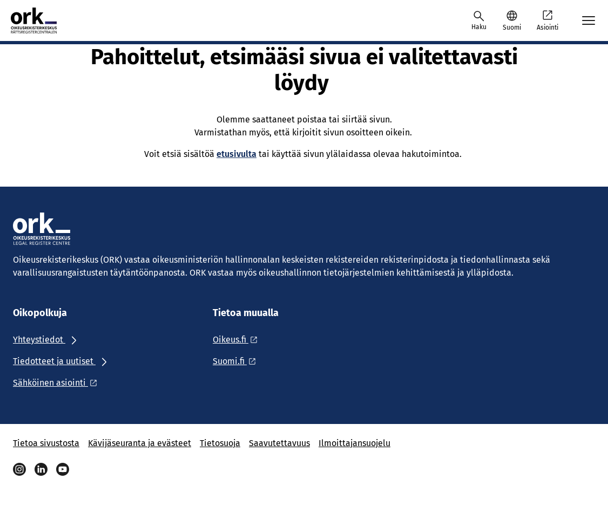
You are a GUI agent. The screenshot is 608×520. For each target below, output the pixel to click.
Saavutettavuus (279, 443)
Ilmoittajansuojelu (354, 443)
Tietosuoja (220, 443)
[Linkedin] (41, 469)
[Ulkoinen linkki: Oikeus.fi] (238, 339)
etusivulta (236, 154)
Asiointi (547, 20)
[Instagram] (19, 469)
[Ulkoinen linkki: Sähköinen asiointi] (58, 383)
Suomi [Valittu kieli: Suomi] (512, 27)
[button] (511, 20)
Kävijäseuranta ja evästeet (139, 443)
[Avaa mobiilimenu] (588, 20)
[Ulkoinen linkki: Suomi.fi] (237, 361)
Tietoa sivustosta (46, 443)
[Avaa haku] (479, 20)
